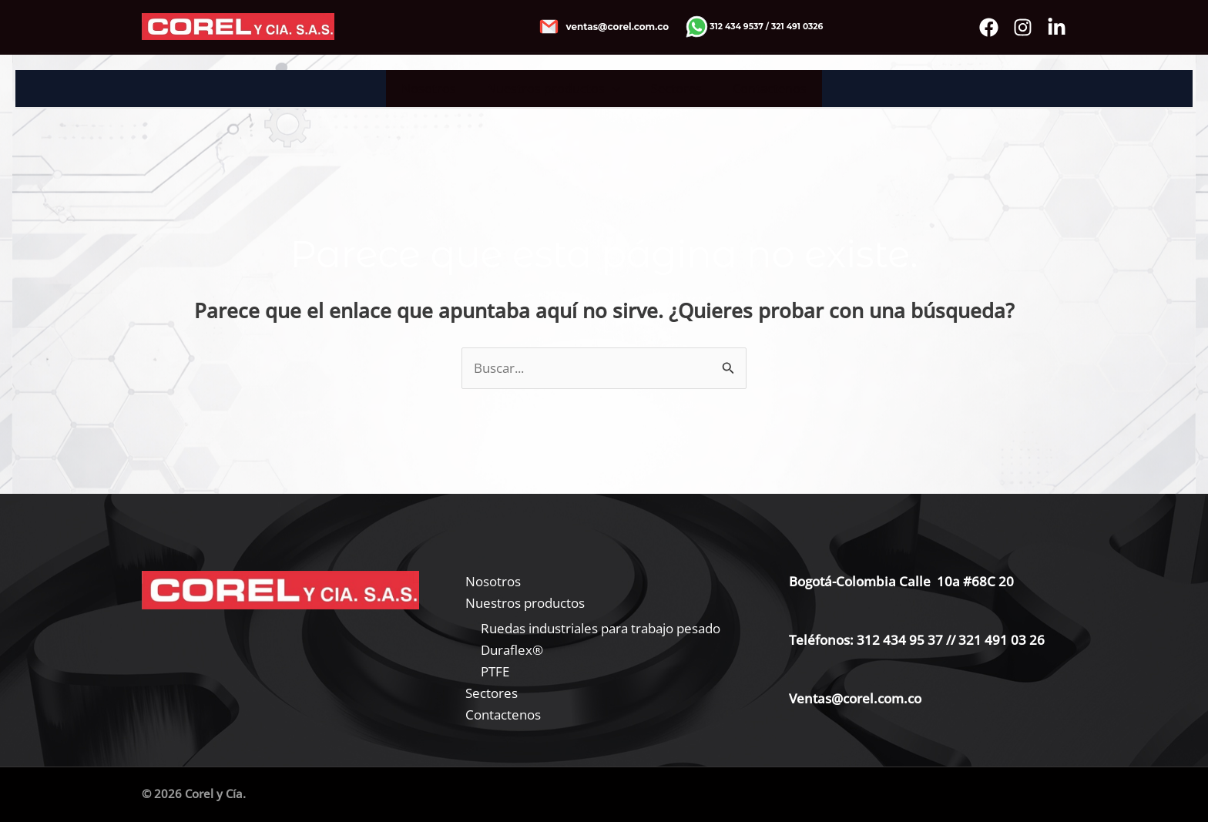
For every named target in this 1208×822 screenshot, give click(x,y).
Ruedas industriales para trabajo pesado (600, 628)
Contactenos (760, 88)
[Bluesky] (1056, 27)
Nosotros (438, 88)
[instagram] (1022, 27)
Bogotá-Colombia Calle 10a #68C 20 (901, 581)
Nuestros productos (556, 88)
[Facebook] (988, 27)
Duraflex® (512, 650)
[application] (615, 88)
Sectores (673, 88)
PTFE (495, 671)
